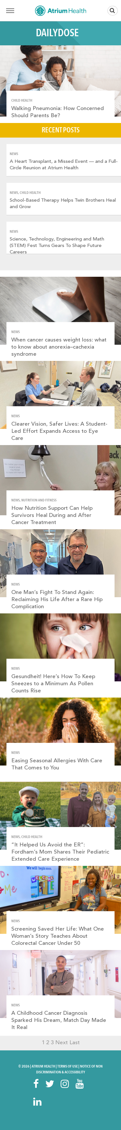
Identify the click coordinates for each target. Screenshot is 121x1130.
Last (74, 1043)
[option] (63, 160)
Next (61, 1043)
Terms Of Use (67, 1066)
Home (60, 10)
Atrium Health (43, 1066)
